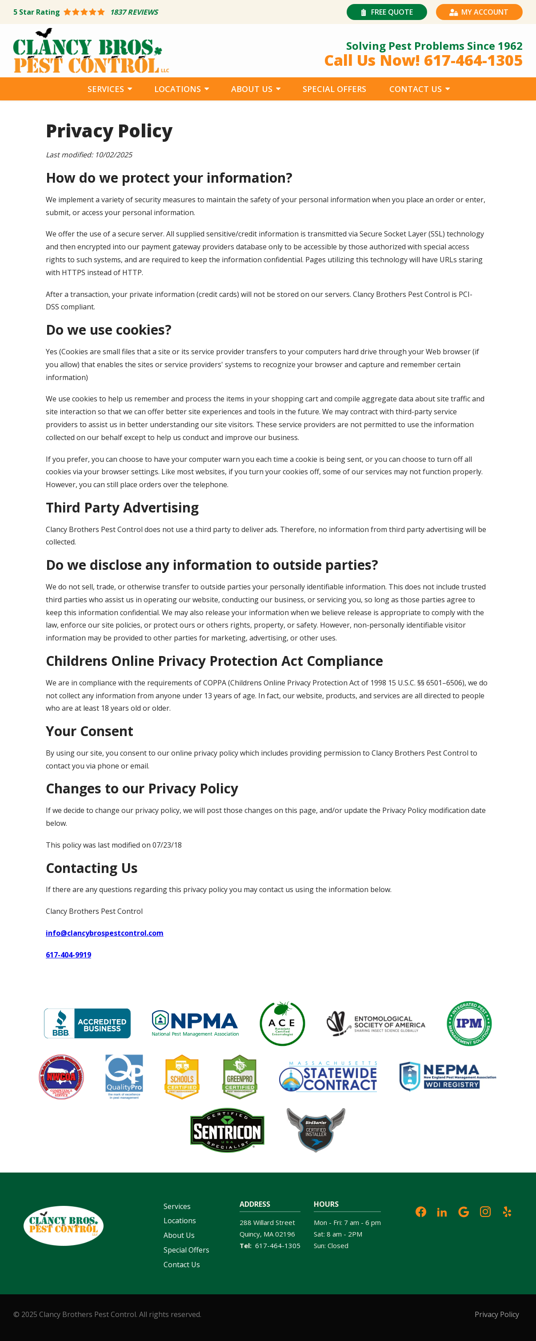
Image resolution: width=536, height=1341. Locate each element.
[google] (463, 1211)
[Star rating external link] (140, 12)
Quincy (250, 1233)
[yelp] (507, 1211)
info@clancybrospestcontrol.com (105, 933)
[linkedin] (442, 1211)
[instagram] (485, 1211)
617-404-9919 (68, 955)
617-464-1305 (277, 1245)
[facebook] (421, 1211)
